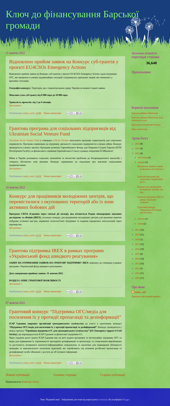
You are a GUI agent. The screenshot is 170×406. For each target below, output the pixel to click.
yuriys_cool (140, 292)
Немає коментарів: (53, 113)
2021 (137, 230)
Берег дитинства (139, 129)
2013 (137, 263)
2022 (137, 153)
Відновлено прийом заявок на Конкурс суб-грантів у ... (150, 169)
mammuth (102, 399)
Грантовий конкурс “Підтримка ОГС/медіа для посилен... (149, 210)
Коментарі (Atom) (30, 382)
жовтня (141, 162)
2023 (137, 148)
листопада (143, 157)
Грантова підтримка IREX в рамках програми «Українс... (150, 200)
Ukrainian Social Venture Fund (24, 140)
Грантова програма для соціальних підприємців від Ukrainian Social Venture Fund (62, 130)
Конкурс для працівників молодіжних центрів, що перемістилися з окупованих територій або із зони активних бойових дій (61, 201)
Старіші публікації (112, 374)
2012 (137, 268)
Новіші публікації (18, 374)
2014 (137, 259)
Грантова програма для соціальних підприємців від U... (150, 179)
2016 (137, 249)
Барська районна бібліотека (145, 113)
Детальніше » (15, 105)
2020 (137, 234)
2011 (137, 273)
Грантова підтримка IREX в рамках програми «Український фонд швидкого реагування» (56, 253)
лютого (141, 219)
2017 (137, 244)
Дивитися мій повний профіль (146, 296)
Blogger (125, 399)
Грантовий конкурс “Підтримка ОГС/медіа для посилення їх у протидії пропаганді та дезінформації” (65, 314)
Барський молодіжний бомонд (146, 125)
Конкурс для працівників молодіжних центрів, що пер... (150, 189)
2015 (137, 254)
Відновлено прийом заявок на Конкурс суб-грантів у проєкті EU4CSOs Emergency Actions (63, 64)
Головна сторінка (64, 374)
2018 (137, 239)
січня (140, 223)
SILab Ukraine (61, 140)
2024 (137, 144)
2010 (137, 278)
